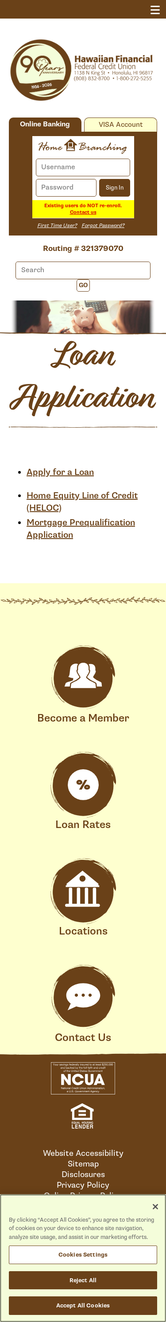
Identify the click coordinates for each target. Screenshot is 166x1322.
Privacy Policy (83, 1185)
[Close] (155, 1206)
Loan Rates (83, 792)
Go (83, 285)
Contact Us (83, 1005)
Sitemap (83, 1164)
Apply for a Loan (60, 472)
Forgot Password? (102, 225)
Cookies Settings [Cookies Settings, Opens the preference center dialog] (83, 1254)
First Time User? (57, 225)
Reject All (83, 1280)
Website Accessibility (83, 1153)
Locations (83, 898)
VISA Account (121, 124)
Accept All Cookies (83, 1305)
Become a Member (83, 685)
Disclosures (83, 1174)
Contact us (83, 212)
